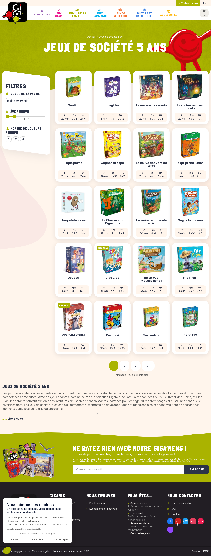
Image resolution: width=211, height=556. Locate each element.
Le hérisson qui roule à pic (151, 222)
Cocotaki (112, 335)
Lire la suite (12, 418)
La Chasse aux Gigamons (112, 222)
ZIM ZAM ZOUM (73, 335)
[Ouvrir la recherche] (204, 13)
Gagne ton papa (112, 163)
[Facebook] (170, 521)
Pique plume (73, 163)
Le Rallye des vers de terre (151, 164)
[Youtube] (178, 521)
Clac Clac (112, 277)
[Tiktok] (201, 521)
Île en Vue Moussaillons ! (151, 279)
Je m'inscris (196, 469)
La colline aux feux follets (190, 107)
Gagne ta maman (190, 220)
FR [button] (204, 3)
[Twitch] (170, 530)
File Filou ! (190, 277)
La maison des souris (151, 105)
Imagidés (112, 105)
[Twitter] (185, 521)
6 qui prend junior (190, 163)
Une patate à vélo (73, 220)
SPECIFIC (190, 335)
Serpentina (151, 335)
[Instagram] (193, 521)
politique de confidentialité (179, 461)
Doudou (73, 277)
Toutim (73, 105)
